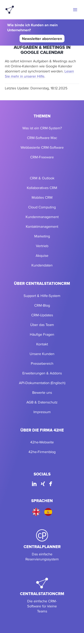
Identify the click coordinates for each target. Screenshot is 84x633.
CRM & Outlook (42, 178)
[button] (75, 10)
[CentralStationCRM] (42, 596)
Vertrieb (42, 245)
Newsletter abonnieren (42, 38)
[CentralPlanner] (42, 545)
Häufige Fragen (42, 334)
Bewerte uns (42, 392)
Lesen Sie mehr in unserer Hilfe (39, 74)
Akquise (42, 255)
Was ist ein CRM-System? (42, 128)
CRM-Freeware (42, 157)
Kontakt (42, 344)
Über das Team (42, 324)
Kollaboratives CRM (42, 187)
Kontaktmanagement (42, 226)
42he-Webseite (42, 442)
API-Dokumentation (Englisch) (42, 382)
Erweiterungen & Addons (42, 373)
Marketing (42, 236)
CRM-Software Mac (42, 137)
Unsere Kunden (42, 353)
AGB (29, 402)
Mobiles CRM (42, 197)
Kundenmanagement (42, 216)
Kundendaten (42, 265)
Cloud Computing (42, 207)
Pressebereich (42, 363)
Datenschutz (48, 402)
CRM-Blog (42, 305)
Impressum (42, 411)
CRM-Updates (42, 315)
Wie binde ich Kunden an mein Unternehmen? (32, 28)
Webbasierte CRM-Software (42, 147)
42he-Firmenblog (42, 451)
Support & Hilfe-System (42, 295)
